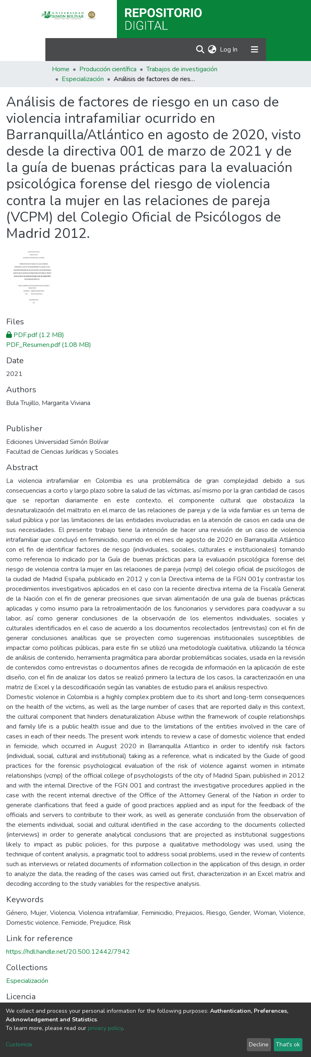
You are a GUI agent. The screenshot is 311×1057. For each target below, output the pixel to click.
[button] (212, 49)
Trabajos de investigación (181, 69)
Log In (229, 49)
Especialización (83, 79)
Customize (19, 1044)
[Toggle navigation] (254, 49)
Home (60, 69)
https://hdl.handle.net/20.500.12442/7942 (68, 951)
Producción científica (107, 69)
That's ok (288, 1044)
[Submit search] (200, 49)
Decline (258, 1044)
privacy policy (105, 1028)
